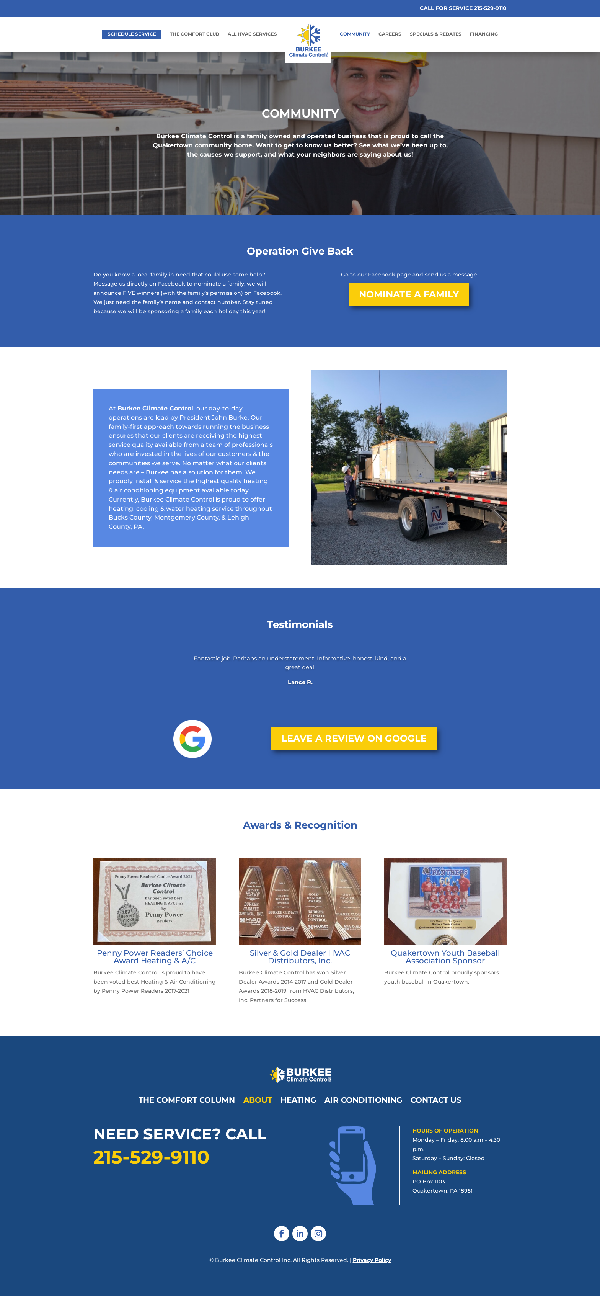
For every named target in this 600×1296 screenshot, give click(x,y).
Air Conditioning (363, 1099)
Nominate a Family (409, 294)
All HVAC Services (252, 34)
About (257, 1099)
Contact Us (436, 1099)
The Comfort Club (194, 34)
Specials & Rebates (435, 34)
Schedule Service (132, 34)
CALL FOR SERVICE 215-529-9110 (463, 8)
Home (296, 23)
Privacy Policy (372, 1260)
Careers (389, 34)
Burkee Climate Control (155, 408)
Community (355, 34)
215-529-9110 (151, 1157)
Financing (484, 34)
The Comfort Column (187, 1099)
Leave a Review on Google (354, 738)
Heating (298, 1099)
